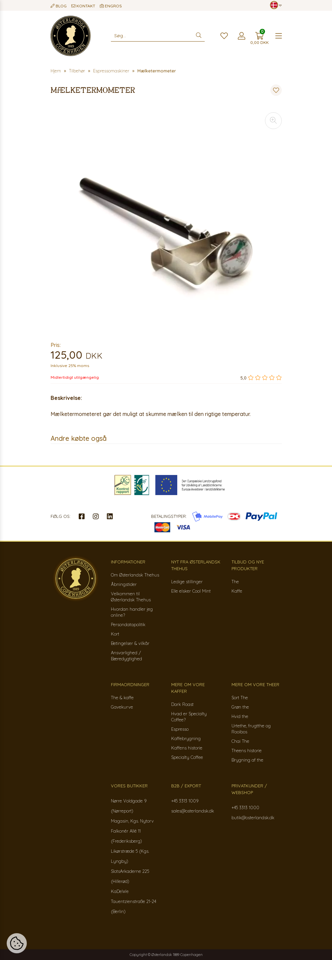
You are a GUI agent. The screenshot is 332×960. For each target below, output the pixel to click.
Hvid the (239, 716)
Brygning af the (247, 760)
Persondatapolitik (128, 624)
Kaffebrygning (186, 738)
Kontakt (83, 5)
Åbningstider (124, 584)
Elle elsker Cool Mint (191, 591)
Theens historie (246, 750)
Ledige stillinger (187, 581)
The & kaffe (122, 697)
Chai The (240, 741)
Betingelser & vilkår (130, 643)
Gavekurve (122, 707)
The (235, 581)
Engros (111, 5)
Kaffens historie (186, 748)
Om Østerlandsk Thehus (135, 575)
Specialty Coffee (187, 757)
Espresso (180, 729)
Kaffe (236, 591)
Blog (59, 5)
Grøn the (240, 707)
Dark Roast (182, 704)
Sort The (239, 697)
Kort (115, 634)
